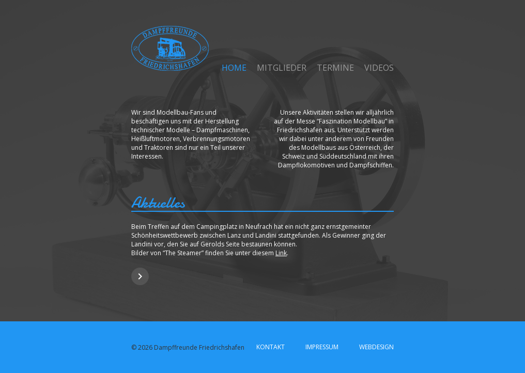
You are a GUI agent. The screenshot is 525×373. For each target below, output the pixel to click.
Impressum (321, 347)
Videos (379, 67)
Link (281, 252)
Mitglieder (281, 67)
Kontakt (270, 347)
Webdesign (376, 347)
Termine (335, 67)
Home (234, 67)
